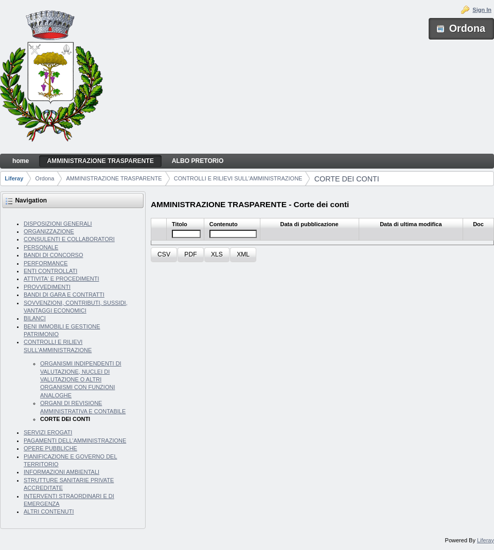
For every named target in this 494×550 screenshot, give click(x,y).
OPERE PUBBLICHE (50, 448)
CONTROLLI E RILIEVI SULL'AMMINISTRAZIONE (238, 178)
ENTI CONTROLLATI (50, 271)
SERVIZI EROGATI (48, 432)
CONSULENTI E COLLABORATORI (69, 239)
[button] (164, 254)
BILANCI (35, 318)
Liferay (14, 178)
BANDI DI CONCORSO (53, 255)
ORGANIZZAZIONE (49, 231)
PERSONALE (41, 247)
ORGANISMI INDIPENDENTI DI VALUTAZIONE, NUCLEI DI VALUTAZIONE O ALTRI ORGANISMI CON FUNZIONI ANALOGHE (80, 379)
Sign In (481, 10)
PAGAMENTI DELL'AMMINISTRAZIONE (75, 440)
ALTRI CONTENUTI (49, 511)
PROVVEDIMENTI (47, 287)
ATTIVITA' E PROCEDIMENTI (61, 279)
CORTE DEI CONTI (346, 179)
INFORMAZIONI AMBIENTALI (61, 472)
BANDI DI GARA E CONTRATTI (64, 294)
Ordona (45, 178)
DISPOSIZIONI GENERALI (58, 224)
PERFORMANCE (46, 263)
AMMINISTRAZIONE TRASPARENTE (114, 178)
